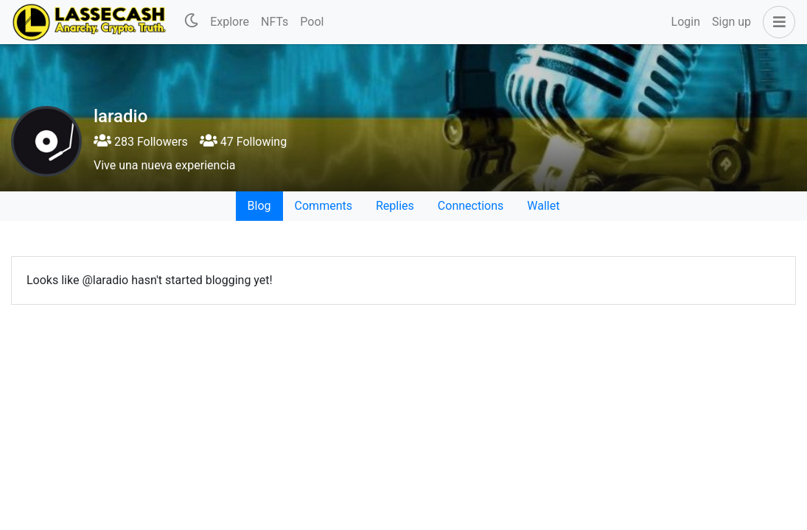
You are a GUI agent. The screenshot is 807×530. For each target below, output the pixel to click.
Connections (470, 206)
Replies (395, 206)
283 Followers (141, 142)
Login (685, 22)
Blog (259, 206)
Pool (312, 22)
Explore (229, 22)
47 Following (243, 142)
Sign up (731, 22)
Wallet (543, 206)
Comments (323, 206)
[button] (776, 22)
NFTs (274, 22)
